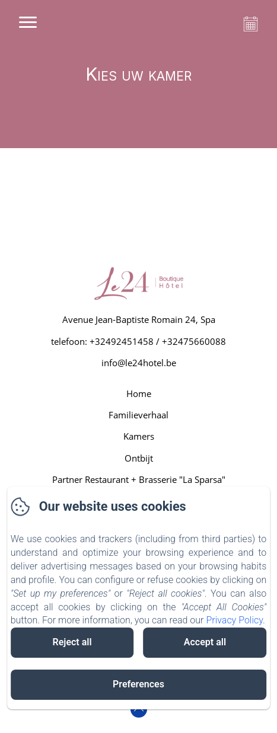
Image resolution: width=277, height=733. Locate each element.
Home (138, 393)
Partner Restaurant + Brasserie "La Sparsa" (138, 479)
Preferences (138, 684)
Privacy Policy (234, 620)
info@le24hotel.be (138, 363)
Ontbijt (139, 458)
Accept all (205, 642)
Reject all (72, 642)
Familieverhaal (138, 415)
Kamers (138, 436)
